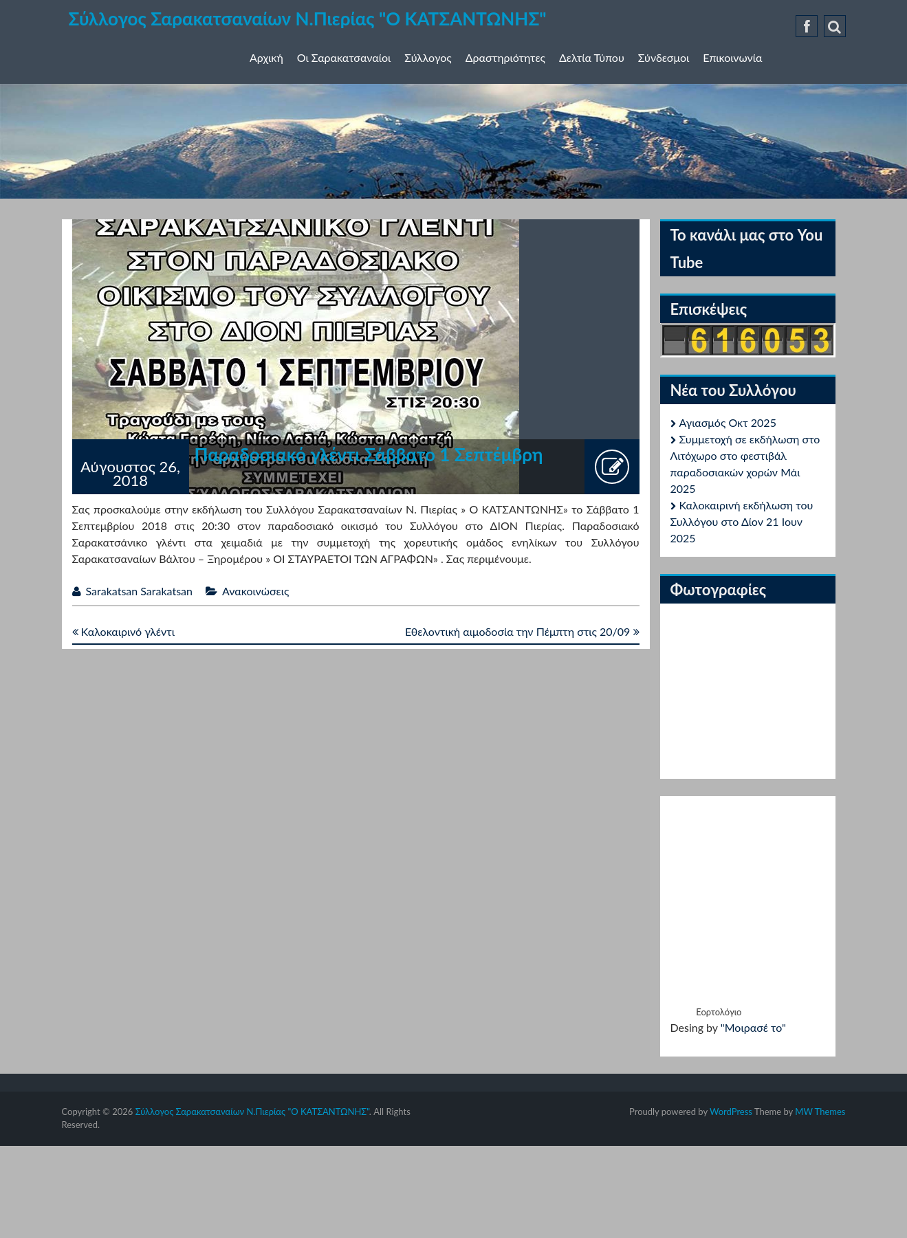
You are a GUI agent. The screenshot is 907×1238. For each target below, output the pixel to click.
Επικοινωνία (732, 57)
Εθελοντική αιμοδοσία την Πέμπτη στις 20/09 (522, 631)
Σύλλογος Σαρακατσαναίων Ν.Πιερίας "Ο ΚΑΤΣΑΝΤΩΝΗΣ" (308, 19)
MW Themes (820, 1111)
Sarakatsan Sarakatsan (139, 590)
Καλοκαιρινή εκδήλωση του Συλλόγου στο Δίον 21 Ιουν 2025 (741, 521)
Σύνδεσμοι (663, 57)
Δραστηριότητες (505, 57)
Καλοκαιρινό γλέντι (123, 631)
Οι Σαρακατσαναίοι (344, 57)
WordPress (731, 1111)
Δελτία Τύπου (591, 57)
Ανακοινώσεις (255, 590)
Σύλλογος (427, 57)
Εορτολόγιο (718, 1011)
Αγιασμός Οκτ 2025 (727, 422)
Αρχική (266, 57)
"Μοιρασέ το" (753, 1027)
